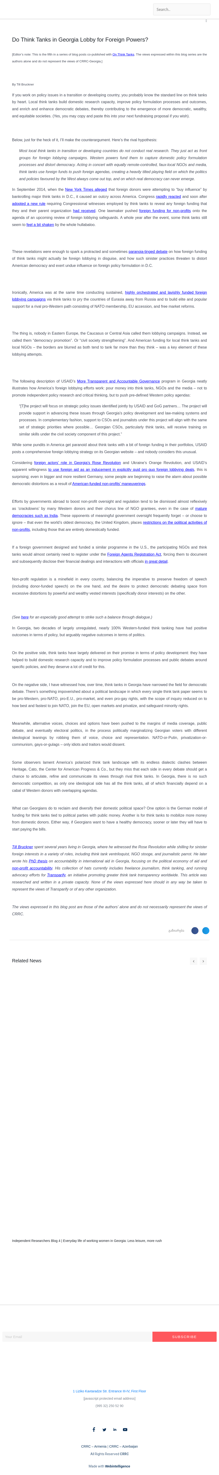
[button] (206, 21)
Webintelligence (117, 1466)
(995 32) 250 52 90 (109, 1406)
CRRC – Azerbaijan (123, 1446)
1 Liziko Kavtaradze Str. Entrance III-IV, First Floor (109, 1391)
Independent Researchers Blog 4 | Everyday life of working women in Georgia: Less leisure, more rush (87, 1241)
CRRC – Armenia (93, 1446)
